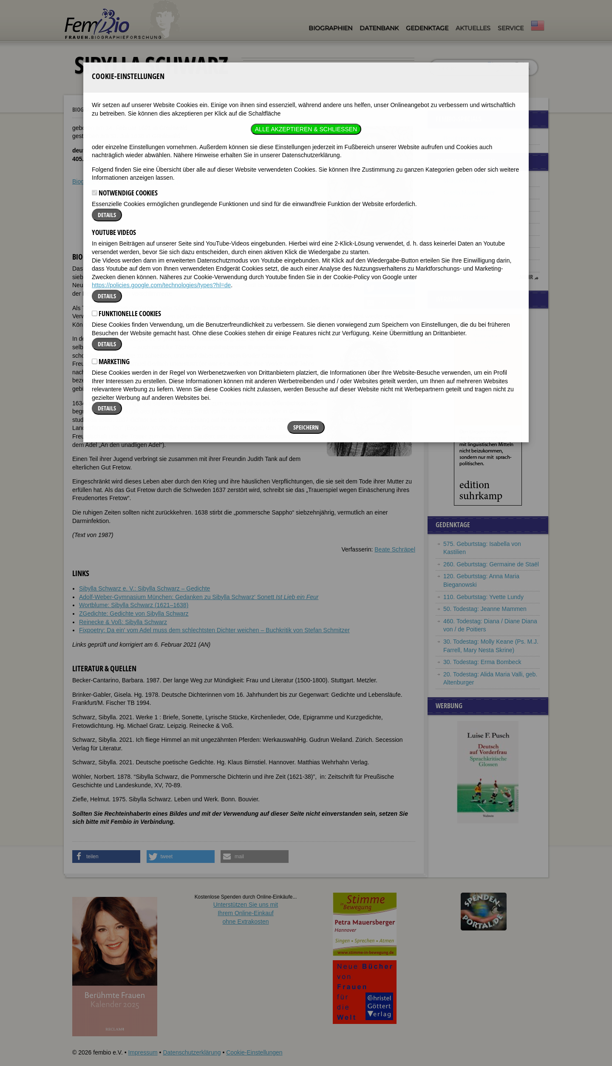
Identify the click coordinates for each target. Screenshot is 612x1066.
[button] (389, 273)
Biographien (330, 28)
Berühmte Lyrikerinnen (473, 138)
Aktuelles (473, 28)
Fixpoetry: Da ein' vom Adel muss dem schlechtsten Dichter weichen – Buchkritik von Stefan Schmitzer (214, 630)
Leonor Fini (458, 229)
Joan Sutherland (465, 265)
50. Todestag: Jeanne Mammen (485, 608)
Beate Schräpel (394, 549)
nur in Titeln (502, 70)
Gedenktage (427, 28)
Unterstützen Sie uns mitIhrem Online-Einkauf (245, 913)
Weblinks (113, 181)
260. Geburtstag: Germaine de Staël (491, 564)
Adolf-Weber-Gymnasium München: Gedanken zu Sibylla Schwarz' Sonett (198, 597)
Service (511, 28)
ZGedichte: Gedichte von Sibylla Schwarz (134, 613)
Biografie (84, 181)
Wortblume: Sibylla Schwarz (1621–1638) (133, 605)
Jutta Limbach (461, 241)
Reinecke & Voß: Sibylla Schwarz (123, 622)
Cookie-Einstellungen (254, 1052)
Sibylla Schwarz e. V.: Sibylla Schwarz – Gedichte (144, 588)
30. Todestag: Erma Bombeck (482, 662)
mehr (526, 277)
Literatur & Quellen (155, 181)
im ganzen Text (505, 63)
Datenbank (379, 28)
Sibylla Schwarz (134, 109)
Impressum (142, 1052)
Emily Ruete (459, 204)
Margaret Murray (465, 180)
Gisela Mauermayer (469, 192)
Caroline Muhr (462, 253)
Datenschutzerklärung (192, 1052)
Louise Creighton (465, 217)
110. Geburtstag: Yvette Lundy (483, 597)
